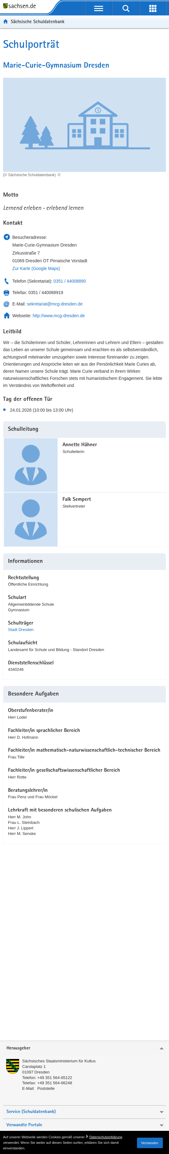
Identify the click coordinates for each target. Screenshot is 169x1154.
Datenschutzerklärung (105, 1137)
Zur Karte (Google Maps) (36, 268)
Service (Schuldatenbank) (31, 1112)
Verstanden (149, 1143)
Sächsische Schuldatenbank (37, 21)
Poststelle (45, 1088)
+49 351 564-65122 (54, 1077)
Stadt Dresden (21, 629)
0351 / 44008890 (70, 281)
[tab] (84, 1048)
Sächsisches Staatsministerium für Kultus (58, 1061)
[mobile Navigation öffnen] (99, 8)
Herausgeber (18, 1048)
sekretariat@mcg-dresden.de (54, 303)
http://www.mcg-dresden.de (59, 315)
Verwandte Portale (24, 1125)
